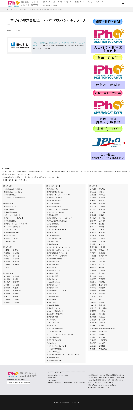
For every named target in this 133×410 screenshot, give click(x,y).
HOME (11, 9)
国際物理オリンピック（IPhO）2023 (61, 43)
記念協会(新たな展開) (50, 5)
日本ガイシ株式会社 (39, 43)
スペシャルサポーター (65, 2)
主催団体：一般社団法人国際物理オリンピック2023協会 (66, 382)
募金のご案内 (52, 378)
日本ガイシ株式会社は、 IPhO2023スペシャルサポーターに (47, 9)
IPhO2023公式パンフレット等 (58, 375)
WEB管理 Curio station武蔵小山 (19, 382)
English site (100, 2)
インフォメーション (49, 2)
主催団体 (78, 2)
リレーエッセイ (88, 2)
